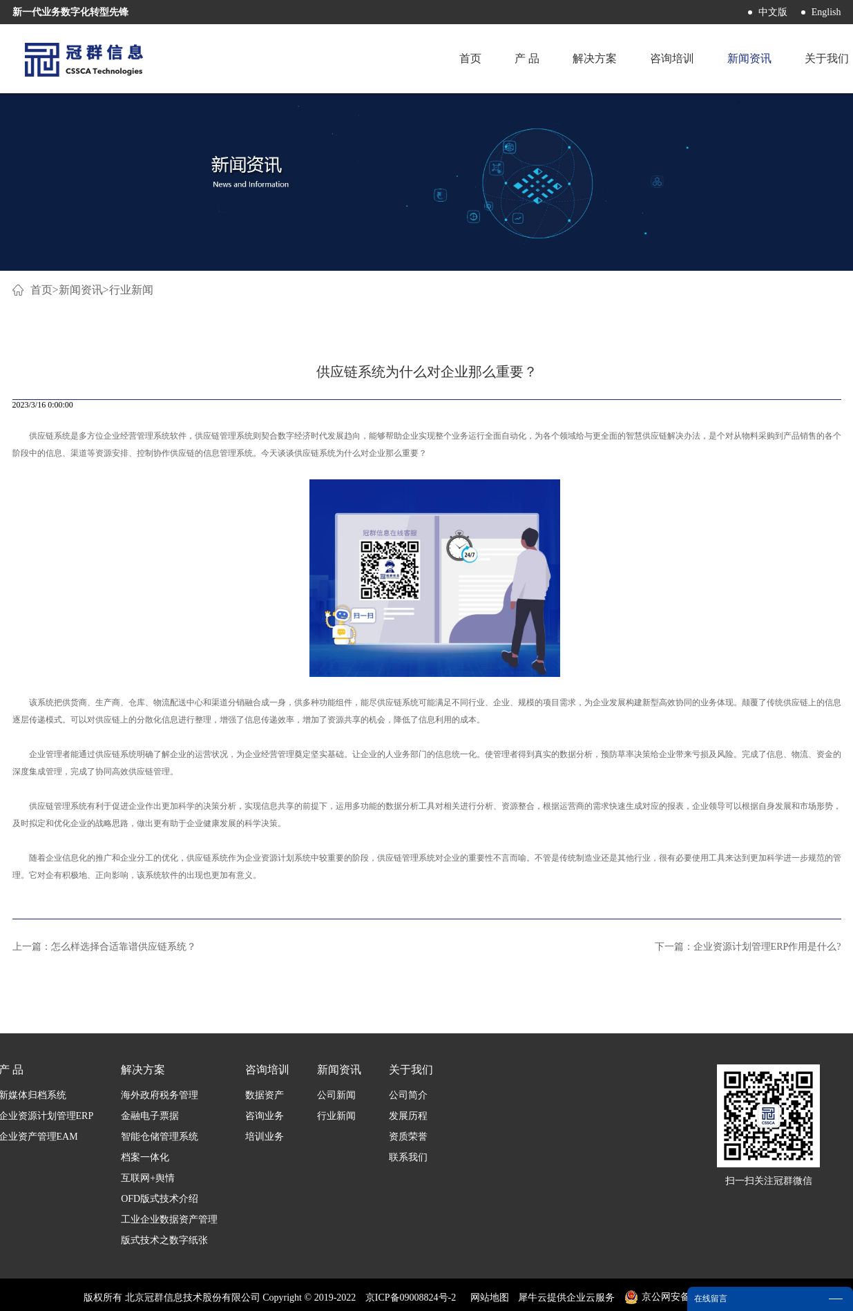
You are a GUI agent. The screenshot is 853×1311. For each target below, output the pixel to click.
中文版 (772, 12)
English (826, 12)
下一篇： (748, 946)
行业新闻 (131, 290)
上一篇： (104, 946)
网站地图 (487, 1297)
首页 (470, 58)
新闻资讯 (81, 290)
